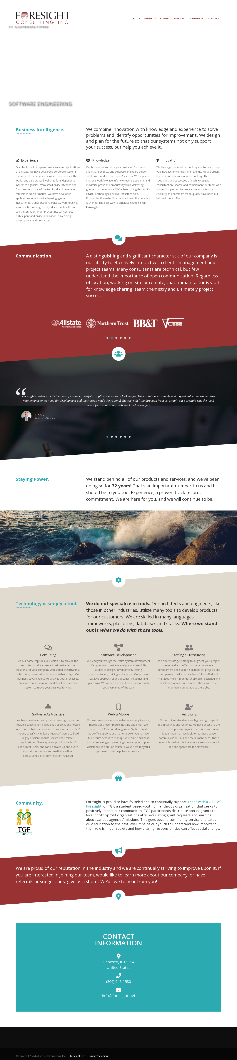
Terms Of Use (77, 1056)
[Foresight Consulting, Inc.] (43, 17)
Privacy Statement (99, 1056)
